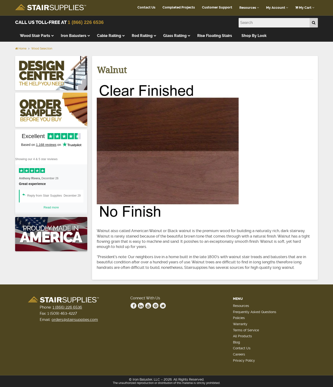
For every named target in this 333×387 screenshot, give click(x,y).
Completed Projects (178, 7)
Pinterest (156, 306)
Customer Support (217, 7)
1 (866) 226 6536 (86, 22)
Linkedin (141, 306)
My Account (277, 8)
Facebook (134, 306)
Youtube (148, 306)
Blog (236, 342)
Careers (239, 354)
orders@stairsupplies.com (75, 319)
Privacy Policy (244, 360)
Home (20, 48)
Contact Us (146, 7)
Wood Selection (41, 48)
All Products (242, 336)
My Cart (304, 8)
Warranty (240, 324)
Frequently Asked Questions (254, 312)
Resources (249, 8)
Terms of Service (246, 330)
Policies (239, 318)
